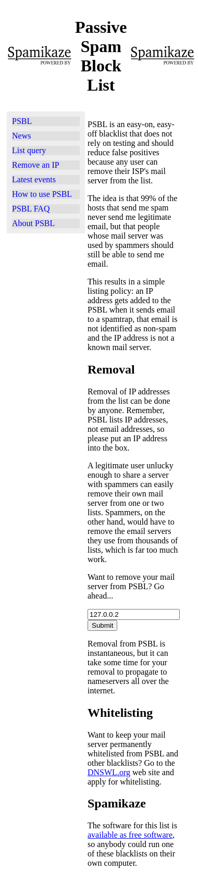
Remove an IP (35, 164)
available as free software (130, 834)
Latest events (34, 179)
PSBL (22, 121)
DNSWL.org (109, 772)
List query (29, 150)
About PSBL (33, 223)
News (21, 135)
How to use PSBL (42, 194)
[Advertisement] (46, 367)
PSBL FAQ (30, 208)
